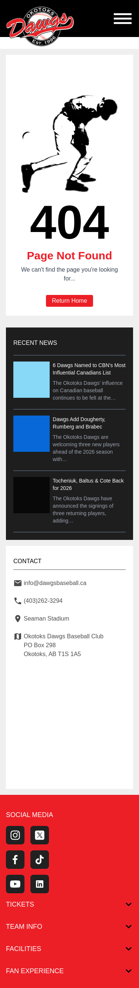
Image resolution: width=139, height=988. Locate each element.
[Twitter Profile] (39, 835)
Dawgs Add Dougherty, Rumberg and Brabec (79, 423)
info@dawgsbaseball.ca (55, 583)
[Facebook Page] (15, 859)
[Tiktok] (39, 859)
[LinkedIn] (39, 884)
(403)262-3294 (43, 601)
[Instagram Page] (15, 835)
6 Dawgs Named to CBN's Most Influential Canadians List (89, 369)
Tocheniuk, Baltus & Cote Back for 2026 (88, 484)
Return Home (69, 301)
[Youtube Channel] (15, 884)
